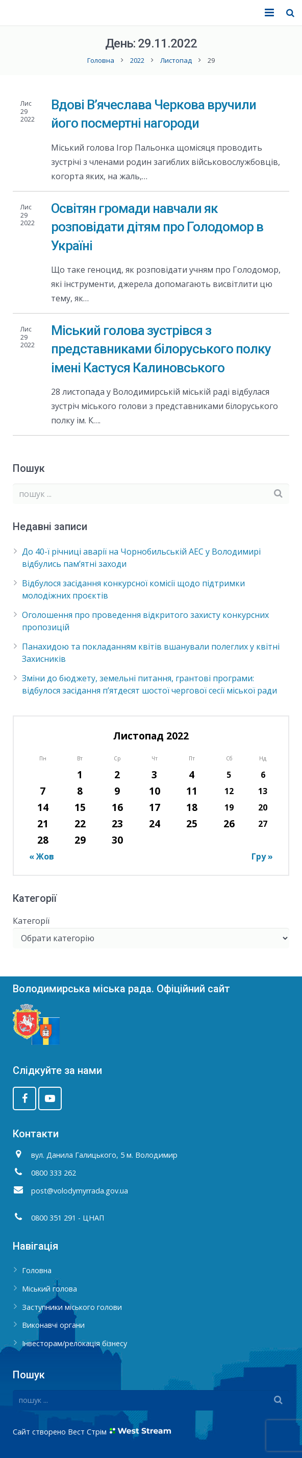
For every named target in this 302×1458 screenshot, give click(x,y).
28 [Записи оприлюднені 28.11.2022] (42, 840)
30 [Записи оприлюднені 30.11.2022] (117, 840)
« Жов (41, 856)
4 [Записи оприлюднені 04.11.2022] (191, 774)
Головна (100, 60)
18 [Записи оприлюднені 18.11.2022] (191, 807)
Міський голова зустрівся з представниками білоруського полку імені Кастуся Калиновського (161, 349)
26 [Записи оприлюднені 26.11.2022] (229, 823)
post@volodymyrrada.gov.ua (79, 1191)
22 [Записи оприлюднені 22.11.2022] (80, 823)
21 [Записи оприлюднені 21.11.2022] (42, 823)
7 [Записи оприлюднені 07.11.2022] (42, 791)
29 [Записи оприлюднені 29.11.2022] (80, 840)
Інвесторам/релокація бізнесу (74, 1343)
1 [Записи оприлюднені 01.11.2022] (80, 774)
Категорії (31, 920)
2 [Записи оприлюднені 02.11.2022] (117, 774)
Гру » (262, 856)
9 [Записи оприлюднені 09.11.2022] (117, 791)
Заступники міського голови (72, 1307)
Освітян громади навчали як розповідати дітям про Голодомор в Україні (157, 227)
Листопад (176, 60)
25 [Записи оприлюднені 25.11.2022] (191, 823)
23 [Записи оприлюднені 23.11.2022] (117, 823)
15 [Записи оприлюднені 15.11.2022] (80, 807)
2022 (137, 60)
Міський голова (49, 1289)
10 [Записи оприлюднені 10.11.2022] (154, 791)
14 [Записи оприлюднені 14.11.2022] (42, 807)
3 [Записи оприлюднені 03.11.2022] (154, 774)
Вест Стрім (87, 1432)
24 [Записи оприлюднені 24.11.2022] (154, 823)
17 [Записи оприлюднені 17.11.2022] (154, 807)
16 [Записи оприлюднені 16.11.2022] (117, 807)
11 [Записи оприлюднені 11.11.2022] (191, 791)
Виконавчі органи (53, 1325)
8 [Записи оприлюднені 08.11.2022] (80, 791)
